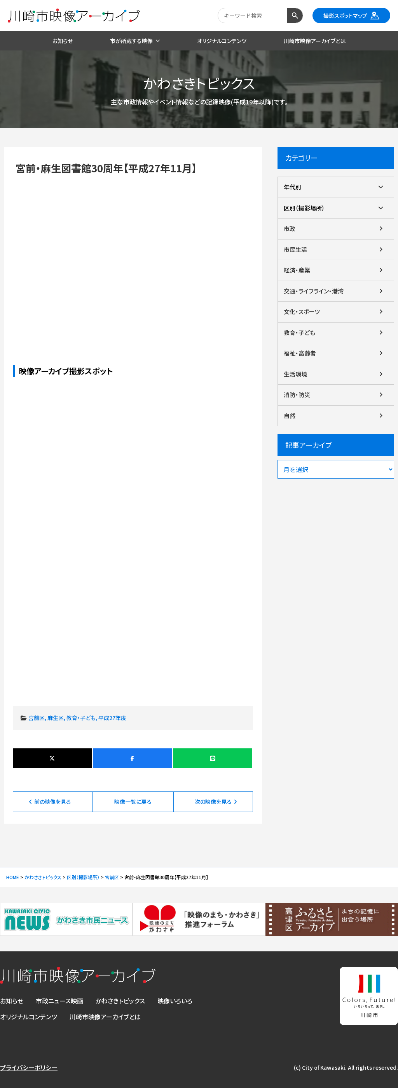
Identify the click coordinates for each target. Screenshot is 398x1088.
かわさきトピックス (120, 1000)
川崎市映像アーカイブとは (105, 1016)
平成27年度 (112, 718)
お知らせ (11, 1000)
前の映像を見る (52, 801)
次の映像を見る (213, 801)
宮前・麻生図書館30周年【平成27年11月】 (133, 256)
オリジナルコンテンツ (28, 1016)
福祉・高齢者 (300, 353)
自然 (289, 415)
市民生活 (295, 249)
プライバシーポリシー (29, 1067)
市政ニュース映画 (59, 1000)
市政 (289, 228)
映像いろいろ (174, 1000)
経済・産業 (297, 270)
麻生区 (55, 718)
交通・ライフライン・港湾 (314, 291)
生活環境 (295, 374)
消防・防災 (297, 394)
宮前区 (36, 718)
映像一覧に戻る (133, 801)
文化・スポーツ (302, 311)
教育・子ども (81, 718)
